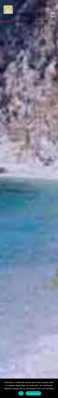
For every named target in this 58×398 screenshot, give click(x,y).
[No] (54, 388)
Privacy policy (33, 393)
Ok (21, 393)
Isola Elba (6, 21)
